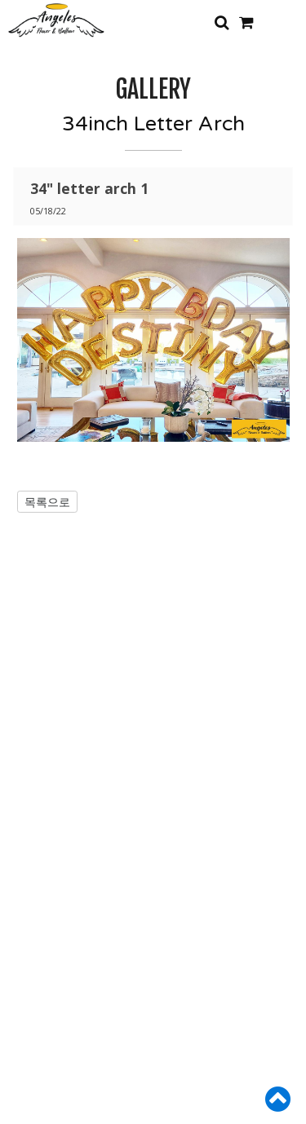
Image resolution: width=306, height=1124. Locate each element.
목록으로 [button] (47, 501)
